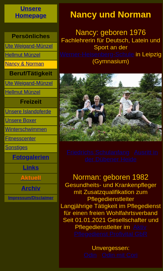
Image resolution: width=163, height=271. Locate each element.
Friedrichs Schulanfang (98, 152)
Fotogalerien (30, 157)
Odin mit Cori (119, 255)
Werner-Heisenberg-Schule (97, 54)
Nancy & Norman (24, 63)
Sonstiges (16, 147)
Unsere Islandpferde (28, 111)
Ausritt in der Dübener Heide (121, 156)
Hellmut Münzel (22, 55)
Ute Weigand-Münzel (29, 46)
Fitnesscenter (20, 138)
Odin (90, 255)
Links (31, 167)
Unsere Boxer (20, 120)
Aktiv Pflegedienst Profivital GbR (110, 230)
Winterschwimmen (26, 129)
